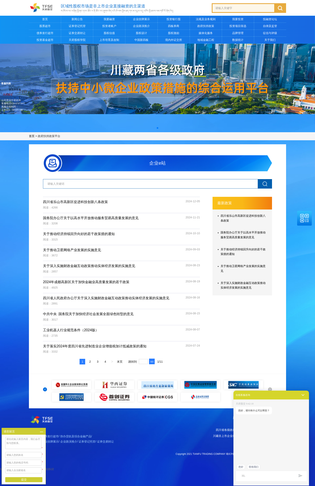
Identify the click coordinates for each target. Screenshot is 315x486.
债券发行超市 (45, 33)
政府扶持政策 (205, 26)
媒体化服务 (206, 33)
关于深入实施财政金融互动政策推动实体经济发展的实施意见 (92, 268)
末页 (120, 364)
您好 (240, 466)
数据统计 (237, 40)
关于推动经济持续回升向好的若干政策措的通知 (81, 235)
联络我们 (254, 466)
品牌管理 (237, 33)
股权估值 (109, 33)
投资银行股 (174, 19)
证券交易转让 (77, 33)
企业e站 (157, 163)
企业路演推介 (141, 26)
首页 (45, 19)
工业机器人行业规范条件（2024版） (72, 332)
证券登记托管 (77, 26)
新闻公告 (77, 19)
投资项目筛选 (237, 26)
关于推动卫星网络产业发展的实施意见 (73, 252)
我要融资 (109, 19)
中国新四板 (141, 40)
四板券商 (173, 26)
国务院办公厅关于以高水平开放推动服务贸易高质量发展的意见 (93, 219)
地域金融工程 (205, 40)
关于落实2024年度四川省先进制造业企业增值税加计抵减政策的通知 (97, 349)
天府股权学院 (77, 40)
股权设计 (141, 33)
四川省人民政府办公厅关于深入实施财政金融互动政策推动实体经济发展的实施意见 (110, 300)
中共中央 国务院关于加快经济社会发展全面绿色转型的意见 (91, 316)
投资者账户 (109, 26)
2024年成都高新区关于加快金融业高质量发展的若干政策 (88, 284)
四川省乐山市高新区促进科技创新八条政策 (77, 203)
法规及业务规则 (206, 19)
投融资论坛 (270, 19)
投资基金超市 (45, 40)
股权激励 (173, 33)
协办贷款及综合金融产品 (75, 451)
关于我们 (270, 40)
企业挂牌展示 (141, 19)
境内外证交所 (173, 40)
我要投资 (237, 19)
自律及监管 (270, 26)
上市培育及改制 (109, 40)
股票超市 (45, 26)
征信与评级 (270, 33)
